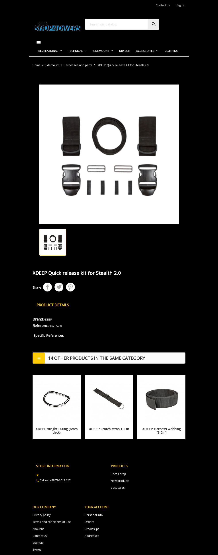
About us (39, 529)
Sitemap (38, 543)
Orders (89, 522)
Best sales (118, 488)
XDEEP (47, 319)
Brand (38, 319)
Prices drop (118, 474)
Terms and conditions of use (52, 522)
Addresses (92, 536)
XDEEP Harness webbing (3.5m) (161, 431)
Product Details (53, 305)
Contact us (163, 5)
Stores (37, 549)
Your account (97, 507)
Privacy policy (42, 515)
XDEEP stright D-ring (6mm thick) (57, 431)
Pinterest (70, 287)
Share (47, 287)
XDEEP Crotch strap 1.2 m (109, 429)
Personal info (94, 515)
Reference (41, 325)
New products (120, 481)
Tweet (58, 287)
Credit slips (92, 529)
